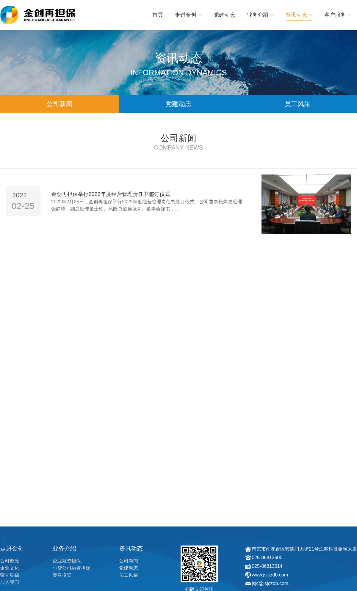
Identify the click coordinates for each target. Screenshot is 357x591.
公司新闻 (59, 104)
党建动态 (224, 15)
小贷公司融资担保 (71, 567)
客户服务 (337, 15)
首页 (157, 15)
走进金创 (188, 15)
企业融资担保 (66, 560)
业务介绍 (260, 15)
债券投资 (61, 575)
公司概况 (9, 560)
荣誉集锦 (9, 575)
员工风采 (297, 104)
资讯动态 (299, 15)
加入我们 (9, 582)
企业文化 (9, 567)
